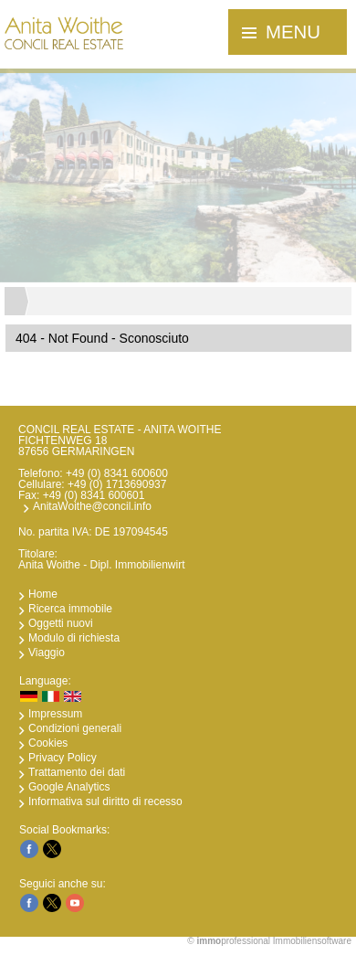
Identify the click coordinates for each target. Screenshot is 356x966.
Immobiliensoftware (312, 941)
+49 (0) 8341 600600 (117, 473)
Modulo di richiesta (74, 638)
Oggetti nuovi (60, 623)
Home (43, 594)
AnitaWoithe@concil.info (92, 506)
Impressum (55, 713)
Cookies (48, 743)
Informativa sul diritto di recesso (105, 801)
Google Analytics (69, 786)
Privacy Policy (62, 757)
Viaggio (46, 652)
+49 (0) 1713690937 (117, 484)
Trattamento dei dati (76, 772)
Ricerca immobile (70, 608)
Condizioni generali (74, 728)
